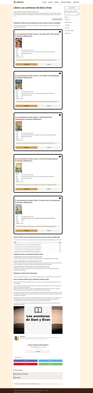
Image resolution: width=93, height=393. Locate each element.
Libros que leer (72, 7)
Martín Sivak (67, 33)
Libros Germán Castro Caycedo (21, 374)
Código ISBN (76, 2)
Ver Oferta (26, 64)
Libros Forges (17, 377)
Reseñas (57, 2)
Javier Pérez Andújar (69, 30)
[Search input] (71, 14)
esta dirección (23, 270)
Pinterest (26, 364)
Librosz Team (22, 336)
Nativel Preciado (68, 22)
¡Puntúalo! (38, 351)
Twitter (50, 360)
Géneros (50, 2)
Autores (44, 2)
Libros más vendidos (66, 2)
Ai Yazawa (67, 27)
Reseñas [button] (49, 64)
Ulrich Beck (67, 19)
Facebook (25, 360)
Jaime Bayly (67, 25)
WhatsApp (50, 364)
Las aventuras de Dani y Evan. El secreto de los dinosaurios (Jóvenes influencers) (38, 218)
